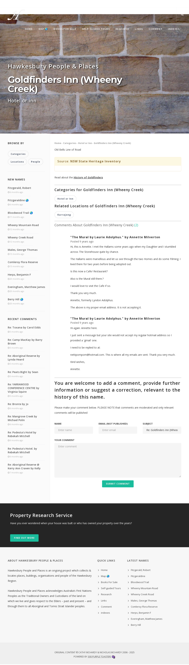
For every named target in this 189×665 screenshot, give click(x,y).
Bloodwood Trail (140, 583)
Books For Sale (62, 29)
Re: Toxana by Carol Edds (24, 328)
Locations (17, 162)
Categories (69, 143)
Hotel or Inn (85, 143)
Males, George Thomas (22, 250)
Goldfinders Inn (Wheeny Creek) (112, 143)
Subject (148, 424)
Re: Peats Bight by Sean (23, 372)
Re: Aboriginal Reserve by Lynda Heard (24, 358)
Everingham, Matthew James (26, 287)
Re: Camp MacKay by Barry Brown (25, 342)
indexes (105, 613)
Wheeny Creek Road (20, 238)
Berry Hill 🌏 (15, 300)
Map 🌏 (40, 29)
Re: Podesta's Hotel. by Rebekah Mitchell (22, 451)
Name (57, 424)
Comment (155, 29)
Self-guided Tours (93, 29)
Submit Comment (118, 484)
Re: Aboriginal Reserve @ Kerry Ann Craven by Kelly (24, 467)
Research (120, 29)
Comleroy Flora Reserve (23, 263)
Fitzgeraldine (138, 576)
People (35, 162)
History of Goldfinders (88, 178)
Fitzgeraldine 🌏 (18, 201)
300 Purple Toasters (99, 657)
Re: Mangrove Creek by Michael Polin (22, 419)
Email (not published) (113, 424)
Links (138, 29)
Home (25, 29)
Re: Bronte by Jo (18, 405)
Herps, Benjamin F (19, 275)
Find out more (24, 538)
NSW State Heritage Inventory (95, 162)
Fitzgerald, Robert (19, 188)
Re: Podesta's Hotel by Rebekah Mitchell (22, 435)
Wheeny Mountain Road (23, 225)
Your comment (64, 440)
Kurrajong (64, 215)
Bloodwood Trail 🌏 (20, 213)
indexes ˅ (174, 29)
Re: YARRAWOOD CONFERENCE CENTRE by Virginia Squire (23, 388)
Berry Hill (136, 625)
